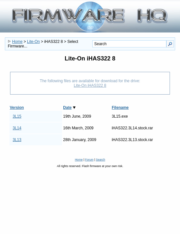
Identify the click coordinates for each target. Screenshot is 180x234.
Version (17, 107)
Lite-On (33, 41)
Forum (89, 159)
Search (100, 159)
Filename (120, 107)
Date (67, 107)
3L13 (17, 139)
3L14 (17, 128)
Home (17, 41)
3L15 (17, 116)
